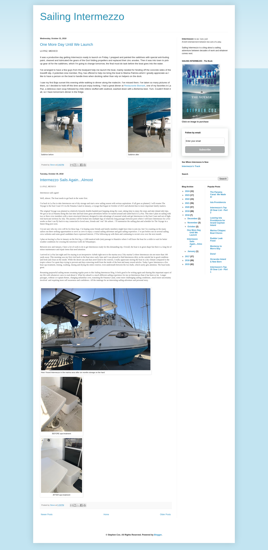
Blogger (158, 535)
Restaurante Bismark (134, 85)
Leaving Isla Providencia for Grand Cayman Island (217, 221)
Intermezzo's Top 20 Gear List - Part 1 (219, 269)
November (192, 222)
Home (106, 514)
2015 (187, 264)
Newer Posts (46, 514)
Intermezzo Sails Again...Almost (66, 180)
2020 (187, 207)
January (191, 251)
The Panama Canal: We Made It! (218, 194)
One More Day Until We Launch (66, 44)
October (191, 226)
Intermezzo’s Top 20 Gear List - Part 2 (219, 210)
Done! (213, 254)
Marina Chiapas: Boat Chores (218, 231)
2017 (187, 256)
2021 (187, 203)
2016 (187, 260)
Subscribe (205, 149)
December (192, 218)
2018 (187, 215)
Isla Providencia (218, 202)
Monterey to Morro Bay (216, 247)
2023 (187, 195)
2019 (187, 211)
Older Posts (165, 514)
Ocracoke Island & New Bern (218, 260)
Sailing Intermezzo (82, 16)
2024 (187, 191)
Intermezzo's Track (191, 166)
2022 (187, 199)
